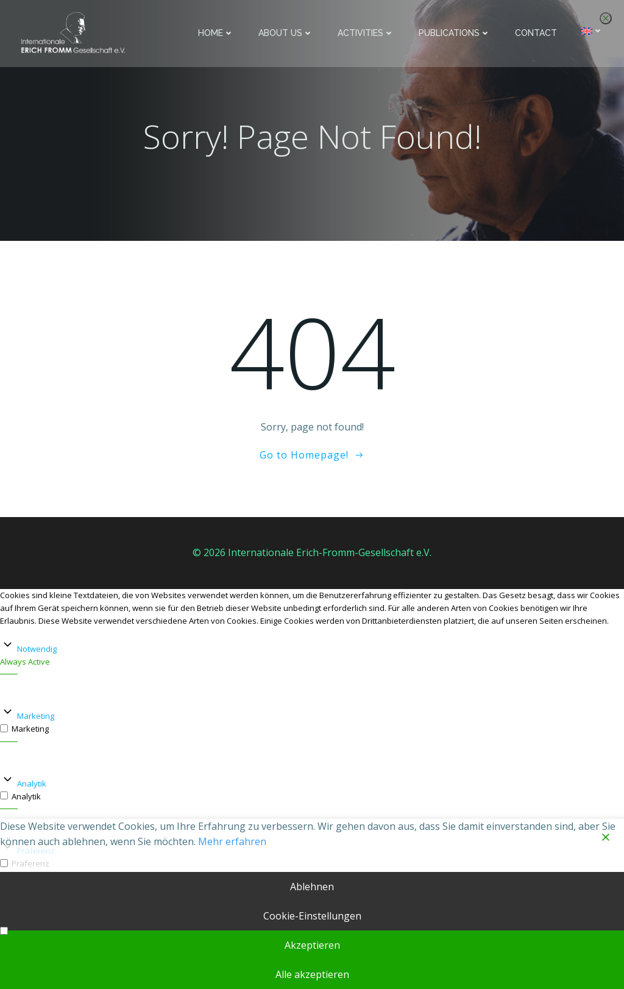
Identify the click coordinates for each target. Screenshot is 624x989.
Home (217, 33)
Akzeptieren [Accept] (312, 945)
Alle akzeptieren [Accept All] (312, 974)
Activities (367, 33)
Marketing (35, 717)
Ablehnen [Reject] (312, 886)
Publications (456, 33)
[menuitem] (593, 31)
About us (287, 33)
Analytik (31, 784)
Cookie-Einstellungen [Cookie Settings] (312, 916)
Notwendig (37, 649)
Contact (537, 33)
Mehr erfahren (232, 841)
